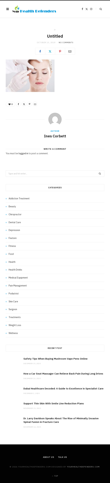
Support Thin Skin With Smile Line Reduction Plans (53, 403)
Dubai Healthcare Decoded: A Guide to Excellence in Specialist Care (63, 388)
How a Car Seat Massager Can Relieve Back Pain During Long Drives (63, 373)
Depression (14, 230)
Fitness (12, 246)
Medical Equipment (18, 277)
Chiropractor (15, 214)
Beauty (12, 206)
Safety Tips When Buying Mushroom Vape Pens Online (55, 358)
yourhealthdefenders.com (83, 466)
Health (12, 261)
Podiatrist (14, 293)
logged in (23, 153)
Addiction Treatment (19, 198)
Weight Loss (15, 325)
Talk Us (62, 457)
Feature (13, 238)
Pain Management (18, 285)
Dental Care (15, 222)
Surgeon (13, 309)
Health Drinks (15, 269)
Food (11, 254)
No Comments (66, 42)
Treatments (15, 317)
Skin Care (13, 301)
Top (55, 476)
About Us (48, 457)
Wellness (13, 333)
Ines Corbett (55, 135)
